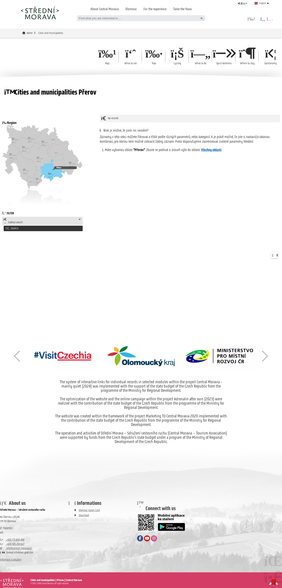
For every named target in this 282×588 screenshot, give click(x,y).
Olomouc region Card (89, 509)
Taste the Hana (182, 9)
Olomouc (131, 9)
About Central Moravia (104, 9)
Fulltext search (13, 221)
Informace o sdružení (10, 559)
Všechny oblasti (211, 150)
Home (39, 13)
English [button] (262, 3)
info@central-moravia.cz (16, 547)
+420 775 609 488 (12, 539)
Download (84, 514)
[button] (242, 3)
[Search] (202, 18)
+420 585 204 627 (12, 543)
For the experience (155, 9)
